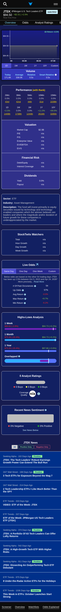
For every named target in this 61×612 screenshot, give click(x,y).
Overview (20, 607)
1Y (35, 65)
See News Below (30, 430)
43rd (7, 101)
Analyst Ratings (44, 22)
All (15, 447)
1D (6, 65)
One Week (38, 271)
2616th (41, 114)
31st (41, 101)
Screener (6, 607)
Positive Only (26, 447)
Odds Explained (51, 607)
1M (25, 65)
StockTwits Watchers (30, 234)
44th (30, 101)
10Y (45, 65)
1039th (53, 101)
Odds (25, 22)
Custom (54, 65)
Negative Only (42, 447)
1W (16, 65)
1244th (30, 114)
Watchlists (33, 607)
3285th (53, 114)
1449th (7, 114)
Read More (39, 281)
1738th (18, 114)
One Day (23, 271)
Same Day (9, 271)
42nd (18, 101)
